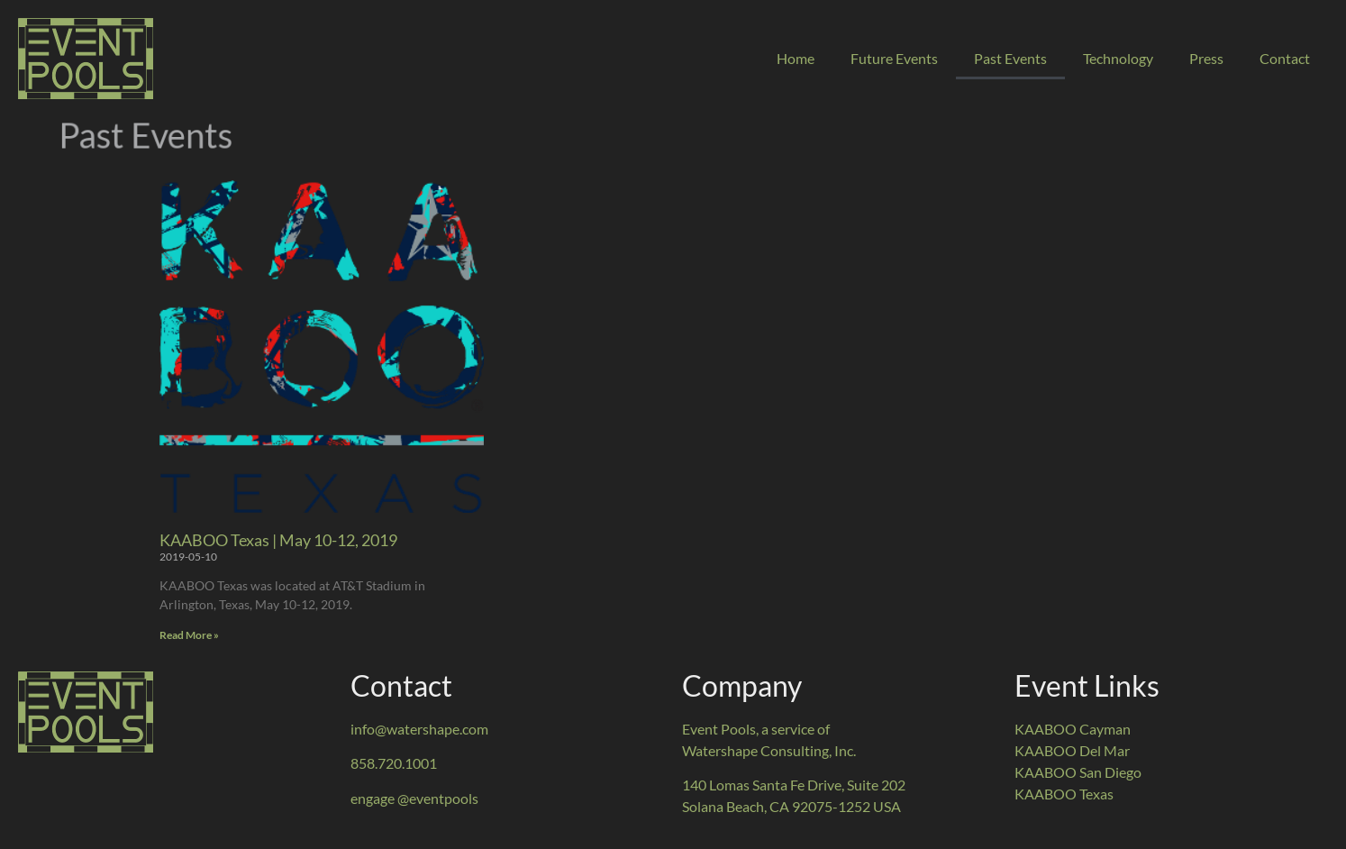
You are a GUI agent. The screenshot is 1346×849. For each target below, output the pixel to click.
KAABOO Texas (1064, 793)
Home (795, 58)
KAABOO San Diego (1077, 772)
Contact (1285, 58)
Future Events (894, 58)
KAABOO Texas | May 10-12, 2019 (278, 540)
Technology (1118, 58)
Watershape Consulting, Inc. (769, 750)
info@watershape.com (419, 728)
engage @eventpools (414, 798)
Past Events (1010, 58)
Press (1206, 58)
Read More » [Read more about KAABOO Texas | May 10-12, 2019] (189, 635)
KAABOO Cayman (1072, 728)
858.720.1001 (393, 762)
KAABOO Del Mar (1072, 750)
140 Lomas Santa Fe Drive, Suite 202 (793, 784)
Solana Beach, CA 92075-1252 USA (791, 806)
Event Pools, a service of (756, 728)
